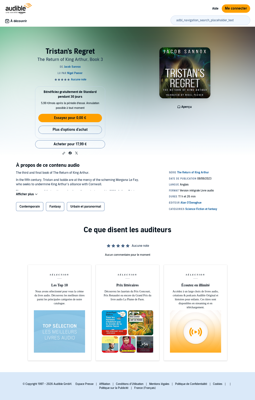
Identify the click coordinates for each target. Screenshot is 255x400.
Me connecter (236, 8)
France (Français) (145, 388)
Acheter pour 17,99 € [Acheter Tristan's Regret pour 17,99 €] (70, 144)
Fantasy (55, 209)
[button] (63, 153)
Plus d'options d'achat (70, 130)
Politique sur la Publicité (113, 388)
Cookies (217, 384)
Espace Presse (84, 384)
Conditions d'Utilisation (129, 384)
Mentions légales (159, 384)
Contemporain (30, 209)
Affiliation (104, 384)
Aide (215, 9)
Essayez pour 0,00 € (70, 118)
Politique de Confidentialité (191, 384)
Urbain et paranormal (85, 209)
